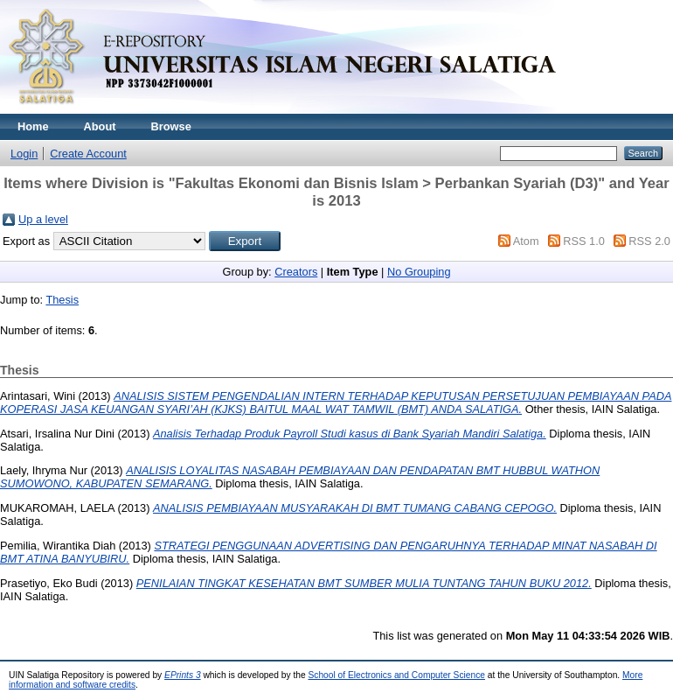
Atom (526, 241)
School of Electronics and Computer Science (396, 675)
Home (33, 126)
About (100, 126)
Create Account (88, 153)
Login (24, 153)
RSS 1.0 (584, 241)
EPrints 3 (182, 675)
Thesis (62, 299)
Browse (171, 126)
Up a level (43, 219)
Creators (295, 271)
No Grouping (419, 271)
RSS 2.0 (649, 241)
